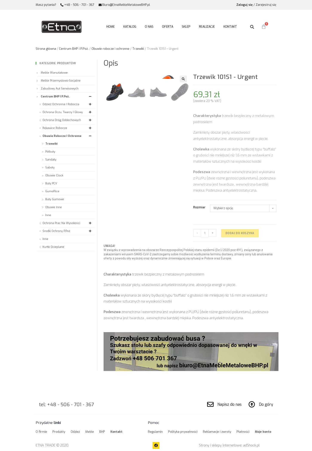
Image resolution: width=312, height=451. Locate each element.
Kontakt (230, 27)
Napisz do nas (229, 404)
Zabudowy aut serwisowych (59, 88)
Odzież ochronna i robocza (68, 104)
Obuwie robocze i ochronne (110, 49)
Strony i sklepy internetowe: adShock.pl (229, 445)
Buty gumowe (54, 199)
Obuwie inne (53, 207)
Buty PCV (51, 183)
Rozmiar (199, 207)
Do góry (266, 404)
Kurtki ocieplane (53, 247)
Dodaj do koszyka (240, 233)
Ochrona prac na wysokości (68, 223)
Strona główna (46, 49)
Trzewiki (138, 49)
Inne (48, 215)
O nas (149, 27)
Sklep (186, 27)
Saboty (50, 167)
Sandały (50, 159)
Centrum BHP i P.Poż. (74, 49)
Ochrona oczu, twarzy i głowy (68, 112)
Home (110, 27)
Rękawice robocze (68, 128)
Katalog (129, 27)
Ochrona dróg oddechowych (68, 120)
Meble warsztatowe (54, 72)
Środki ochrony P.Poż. (68, 231)
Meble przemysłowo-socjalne (61, 80)
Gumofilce (52, 191)
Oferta (167, 27)
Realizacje (207, 27)
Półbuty (50, 151)
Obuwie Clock (54, 175)
